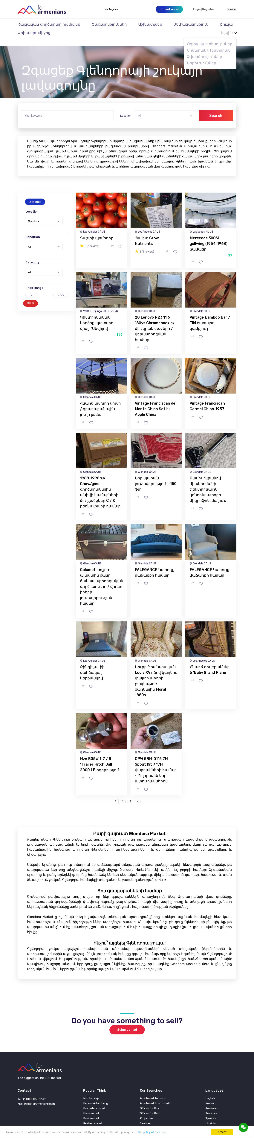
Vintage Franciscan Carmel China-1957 (207, 399)
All (29, 239)
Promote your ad (94, 1100)
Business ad (91, 1111)
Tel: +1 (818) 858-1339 (32, 1091)
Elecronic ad (91, 1106)
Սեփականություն (191, 24)
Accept (222, 1132)
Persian (210, 1121)
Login (197, 9)
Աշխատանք (150, 24)
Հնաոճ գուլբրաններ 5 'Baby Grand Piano (210, 662)
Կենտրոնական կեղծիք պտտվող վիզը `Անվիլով (96, 315)
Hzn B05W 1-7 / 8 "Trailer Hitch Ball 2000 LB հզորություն (100, 757)
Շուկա (226, 24)
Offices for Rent (150, 1106)
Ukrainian (211, 1116)
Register (208, 9)
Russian (210, 1095)
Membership (91, 1090)
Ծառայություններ (109, 24)
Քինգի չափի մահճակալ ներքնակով (92, 665)
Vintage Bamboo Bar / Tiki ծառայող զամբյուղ (210, 315)
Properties (146, 1111)
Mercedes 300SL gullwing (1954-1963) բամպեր (208, 236)
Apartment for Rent (153, 1090)
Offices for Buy (149, 1100)
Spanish (210, 1111)
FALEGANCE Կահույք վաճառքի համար (155, 565)
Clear (30, 295)
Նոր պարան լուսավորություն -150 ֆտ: (156, 476)
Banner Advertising (95, 1095)
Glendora (33, 214)
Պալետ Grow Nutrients (147, 233)
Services (145, 1116)
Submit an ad (127, 1022)
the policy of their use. (152, 1132)
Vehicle (144, 1121)
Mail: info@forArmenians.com (36, 1096)
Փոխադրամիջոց (34, 33)
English (210, 1090)
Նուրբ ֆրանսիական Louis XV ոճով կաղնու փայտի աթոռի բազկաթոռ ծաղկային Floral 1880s (156, 673)
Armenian (211, 1100)
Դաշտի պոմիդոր (96, 230)
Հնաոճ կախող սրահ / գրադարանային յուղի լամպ (100, 401)
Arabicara (211, 1106)
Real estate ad (92, 1116)
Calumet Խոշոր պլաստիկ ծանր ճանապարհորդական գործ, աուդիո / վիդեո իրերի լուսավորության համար (101, 579)
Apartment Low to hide (155, 1095)
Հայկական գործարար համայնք (49, 24)
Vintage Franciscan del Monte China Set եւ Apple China (155, 401)
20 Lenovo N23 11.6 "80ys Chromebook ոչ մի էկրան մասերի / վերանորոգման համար (154, 321)
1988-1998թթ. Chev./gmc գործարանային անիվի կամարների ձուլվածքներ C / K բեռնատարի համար (100, 484)
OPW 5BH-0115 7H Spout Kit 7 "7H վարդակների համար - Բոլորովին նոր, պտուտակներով (156, 762)
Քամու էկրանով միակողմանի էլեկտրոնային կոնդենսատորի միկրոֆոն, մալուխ (208, 481)
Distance (35, 194)
